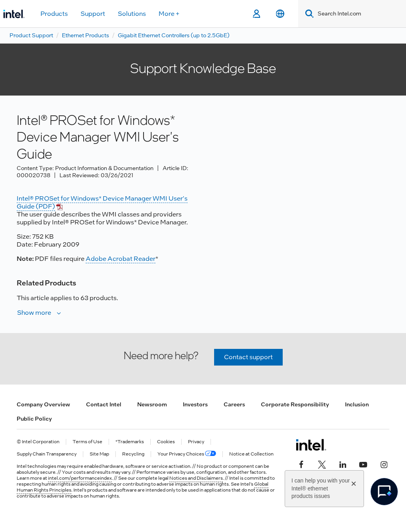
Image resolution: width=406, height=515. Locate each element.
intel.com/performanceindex (80, 478)
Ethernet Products (85, 35)
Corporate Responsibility (295, 404)
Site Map (99, 454)
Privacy (196, 442)
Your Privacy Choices (186, 454)
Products (54, 14)
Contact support (248, 357)
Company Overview (43, 404)
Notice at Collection (251, 454)
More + (169, 14)
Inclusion (357, 404)
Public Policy (34, 418)
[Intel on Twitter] (321, 464)
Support (92, 14)
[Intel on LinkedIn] (342, 464)
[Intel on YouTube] (363, 464)
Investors (195, 404)
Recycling (133, 454)
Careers (234, 404)
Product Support (31, 35)
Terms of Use (87, 442)
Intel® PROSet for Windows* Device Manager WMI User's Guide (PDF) (102, 202)
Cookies (166, 442)
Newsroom (152, 404)
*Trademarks (129, 442)
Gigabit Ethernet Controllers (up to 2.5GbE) (174, 35)
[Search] (308, 13)
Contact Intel (103, 404)
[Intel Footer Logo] (311, 445)
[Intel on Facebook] (301, 464)
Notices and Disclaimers (196, 478)
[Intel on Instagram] (383, 464)
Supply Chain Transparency (47, 454)
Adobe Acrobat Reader (120, 259)
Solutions (132, 14)
